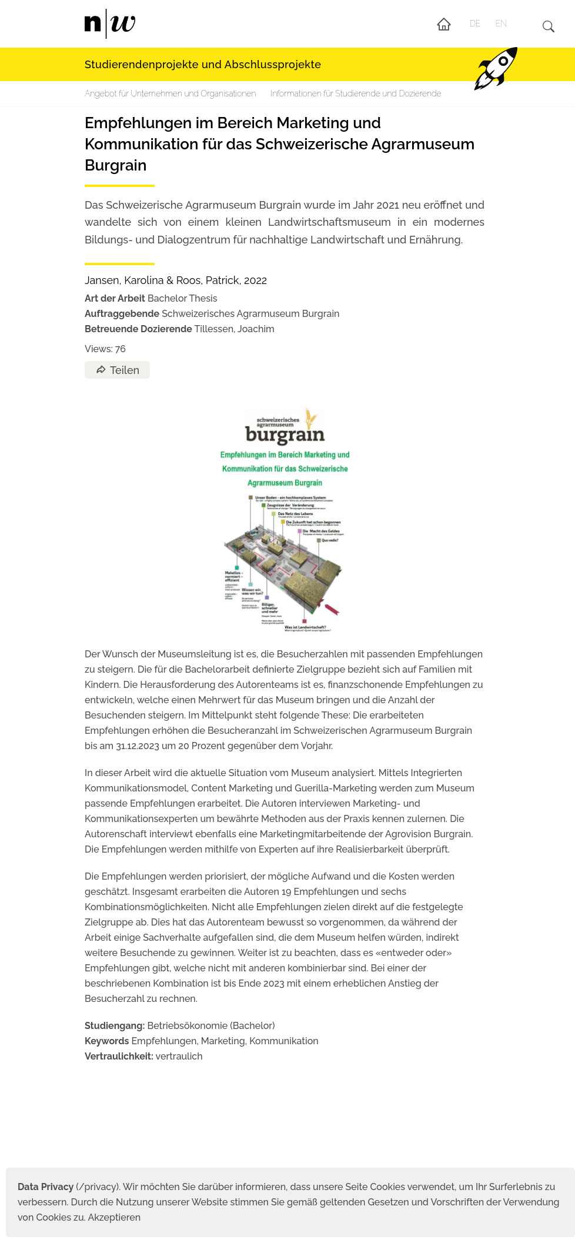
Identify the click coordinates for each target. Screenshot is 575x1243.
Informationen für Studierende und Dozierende (355, 93)
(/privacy (67, 1186)
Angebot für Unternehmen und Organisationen (170, 93)
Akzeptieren (114, 1217)
